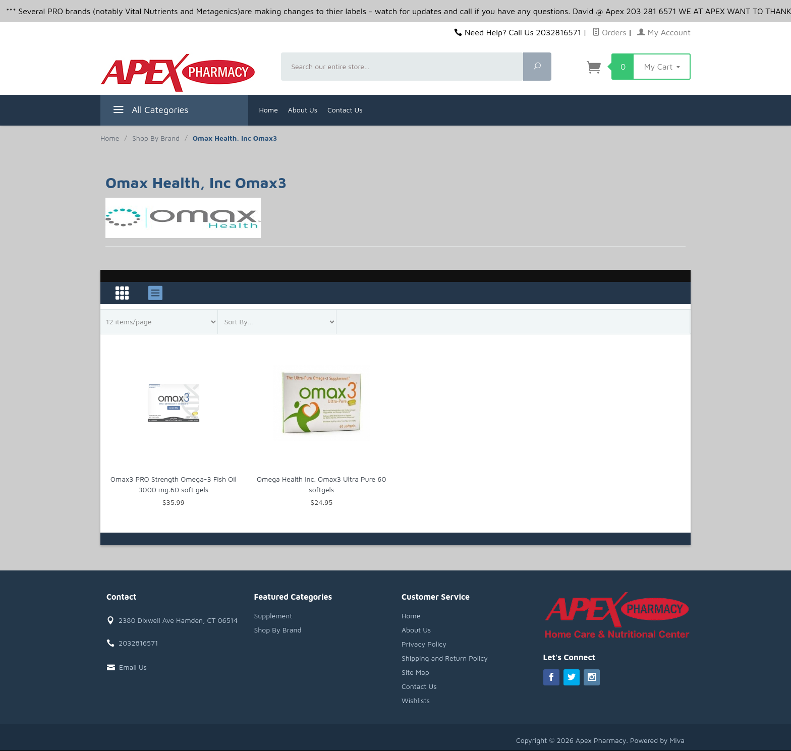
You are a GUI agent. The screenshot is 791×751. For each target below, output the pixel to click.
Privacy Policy (424, 644)
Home (268, 109)
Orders (609, 32)
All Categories (149, 111)
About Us (302, 109)
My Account (664, 32)
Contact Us (345, 109)
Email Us (133, 667)
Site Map (415, 672)
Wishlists (416, 700)
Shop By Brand (278, 629)
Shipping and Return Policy (445, 658)
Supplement (273, 615)
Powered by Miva (657, 740)
